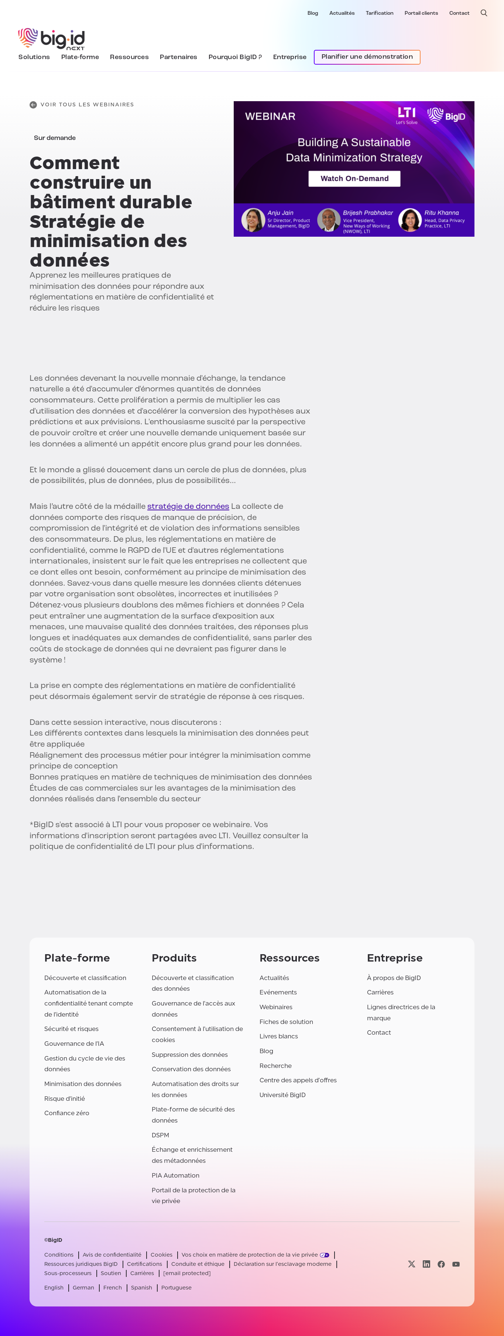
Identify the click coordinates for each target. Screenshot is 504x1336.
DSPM (160, 1135)
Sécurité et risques (71, 1028)
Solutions (34, 57)
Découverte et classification (85, 978)
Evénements (278, 992)
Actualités (342, 13)
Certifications (144, 1264)
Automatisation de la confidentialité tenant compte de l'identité (88, 1003)
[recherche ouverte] (484, 12)
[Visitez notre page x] (411, 1264)
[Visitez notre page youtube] (456, 1264)
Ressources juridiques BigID (81, 1264)
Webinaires (276, 1007)
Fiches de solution (286, 1021)
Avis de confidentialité (112, 1255)
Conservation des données (191, 1069)
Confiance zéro (66, 1113)
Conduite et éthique (197, 1264)
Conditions (58, 1255)
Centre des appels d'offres (298, 1080)
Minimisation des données (82, 1083)
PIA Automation (175, 1175)
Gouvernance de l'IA (74, 1043)
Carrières (380, 992)
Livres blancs (279, 1036)
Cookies (161, 1255)
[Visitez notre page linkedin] (426, 1264)
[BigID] (52, 38)
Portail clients (421, 13)
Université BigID (283, 1095)
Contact (459, 13)
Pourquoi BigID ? (235, 57)
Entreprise (290, 57)
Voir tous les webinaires (82, 105)
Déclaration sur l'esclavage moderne (283, 1264)
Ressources (129, 57)
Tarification (380, 13)
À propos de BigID (394, 978)
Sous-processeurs (68, 1273)
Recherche (276, 1065)
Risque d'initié (64, 1098)
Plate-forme (80, 57)
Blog (313, 13)
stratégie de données (188, 507)
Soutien (111, 1273)
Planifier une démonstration (367, 57)
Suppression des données (190, 1054)
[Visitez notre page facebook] (441, 1264)
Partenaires (179, 57)
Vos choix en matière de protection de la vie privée (250, 1255)
